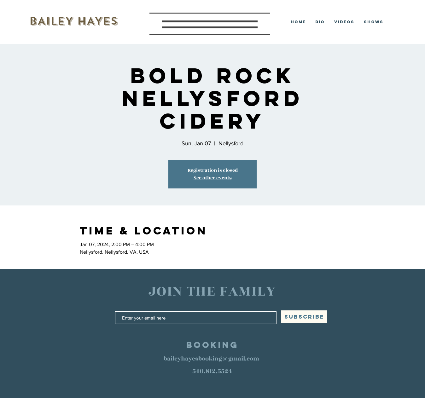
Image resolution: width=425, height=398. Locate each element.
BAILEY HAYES (73, 21)
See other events (213, 178)
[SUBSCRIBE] (304, 316)
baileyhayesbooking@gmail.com (211, 358)
